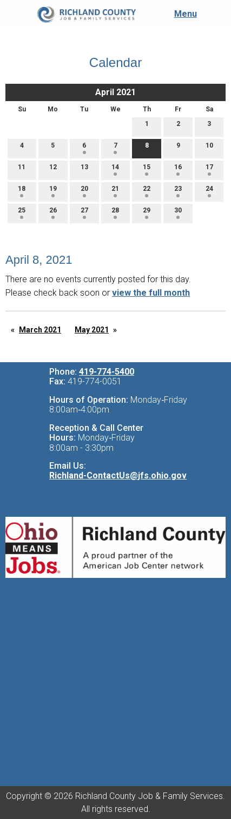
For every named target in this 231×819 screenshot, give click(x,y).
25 (21, 213)
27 (84, 213)
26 (53, 213)
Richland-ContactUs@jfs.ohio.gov (118, 475)
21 (115, 191)
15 (146, 169)
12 (53, 169)
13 (84, 169)
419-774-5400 (106, 372)
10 (209, 148)
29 (146, 213)
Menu (180, 13)
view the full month (151, 293)
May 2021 (92, 329)
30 (178, 213)
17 (209, 169)
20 (84, 191)
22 (146, 191)
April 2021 (115, 92)
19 (53, 191)
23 (178, 191)
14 (115, 169)
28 (115, 213)
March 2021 (40, 329)
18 (21, 191)
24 (209, 191)
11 (21, 169)
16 (178, 169)
